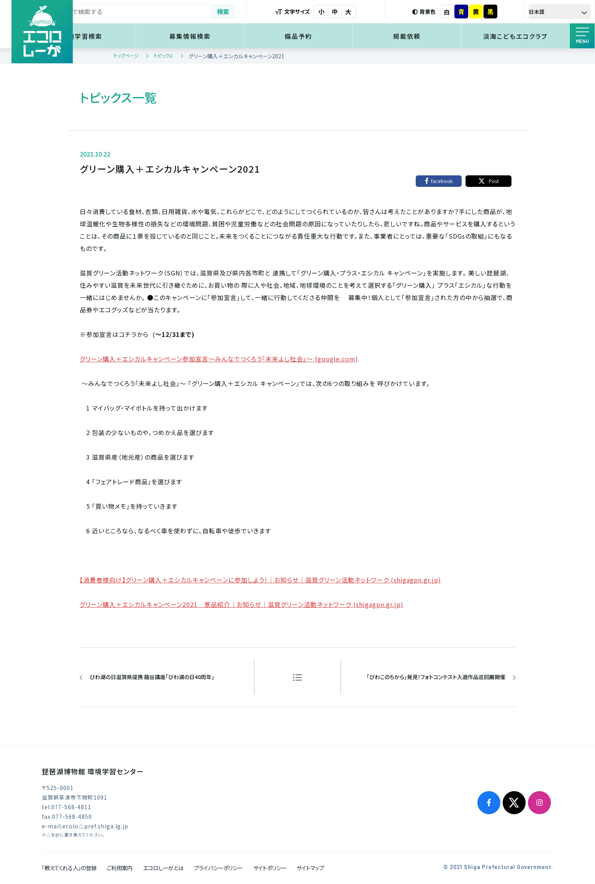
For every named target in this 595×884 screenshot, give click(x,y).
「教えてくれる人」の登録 (69, 868)
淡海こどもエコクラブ (520, 36)
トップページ (126, 55)
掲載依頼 (420, 36)
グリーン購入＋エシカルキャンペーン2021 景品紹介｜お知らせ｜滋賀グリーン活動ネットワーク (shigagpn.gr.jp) (241, 604)
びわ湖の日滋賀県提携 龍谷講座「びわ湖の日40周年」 (152, 677)
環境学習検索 (122, 36)
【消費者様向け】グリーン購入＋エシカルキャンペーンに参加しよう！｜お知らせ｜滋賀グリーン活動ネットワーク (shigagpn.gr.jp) (260, 579)
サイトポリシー (270, 868)
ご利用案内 (120, 868)
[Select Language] (562, 11)
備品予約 (321, 36)
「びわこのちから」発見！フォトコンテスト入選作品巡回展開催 (435, 677)
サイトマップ (310, 868)
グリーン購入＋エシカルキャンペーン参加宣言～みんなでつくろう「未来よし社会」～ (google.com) (219, 358)
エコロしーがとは (163, 868)
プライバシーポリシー (218, 868)
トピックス (163, 55)
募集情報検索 (222, 36)
